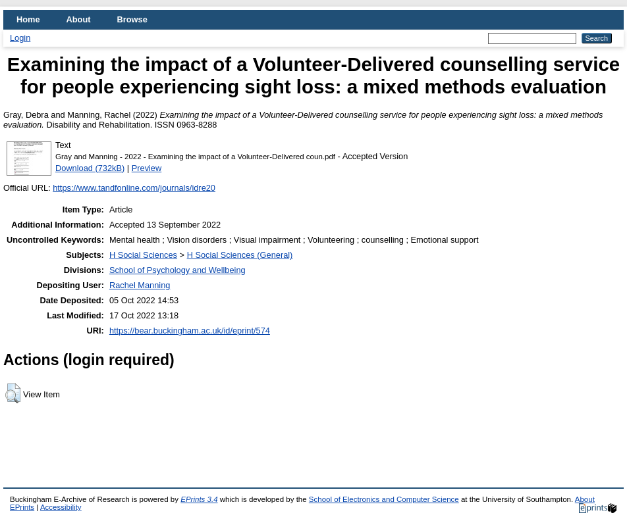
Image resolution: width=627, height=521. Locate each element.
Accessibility (61, 507)
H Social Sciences (143, 255)
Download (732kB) (89, 168)
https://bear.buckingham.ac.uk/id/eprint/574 (189, 330)
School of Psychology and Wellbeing (177, 270)
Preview (147, 168)
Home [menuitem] (28, 19)
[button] (12, 393)
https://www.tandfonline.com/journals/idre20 (134, 188)
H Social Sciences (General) (240, 255)
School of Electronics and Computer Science (384, 499)
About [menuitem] (79, 19)
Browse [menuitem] (132, 19)
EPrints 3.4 (198, 499)
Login (20, 38)
